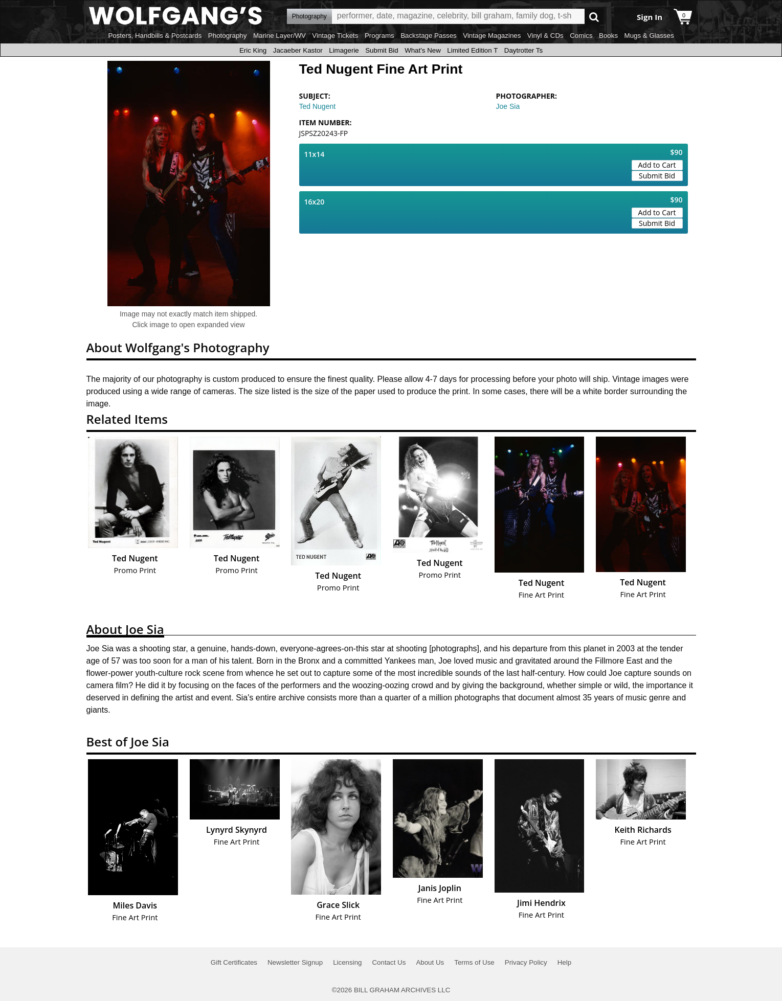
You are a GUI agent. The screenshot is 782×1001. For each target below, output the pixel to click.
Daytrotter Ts (523, 50)
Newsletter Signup (295, 962)
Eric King (252, 50)
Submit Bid (381, 50)
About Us (430, 962)
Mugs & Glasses (649, 35)
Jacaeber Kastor (298, 50)
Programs (379, 35)
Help (564, 962)
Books (608, 35)
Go (594, 17)
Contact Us (389, 962)
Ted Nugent (317, 106)
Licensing (347, 962)
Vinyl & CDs (545, 35)
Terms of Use (474, 962)
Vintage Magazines (492, 35)
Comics (581, 35)
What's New (423, 50)
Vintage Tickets (335, 35)
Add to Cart (657, 165)
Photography (227, 35)
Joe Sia (508, 106)
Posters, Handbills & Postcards (155, 35)
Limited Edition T (472, 50)
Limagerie (344, 50)
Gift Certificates (234, 962)
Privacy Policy (526, 962)
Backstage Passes (428, 35)
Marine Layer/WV (279, 35)
